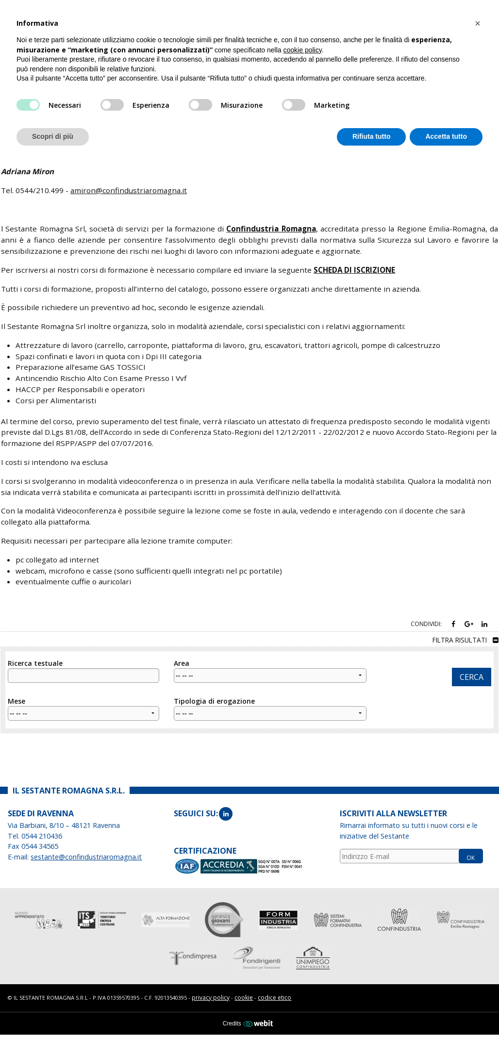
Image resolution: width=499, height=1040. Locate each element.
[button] (477, 23)
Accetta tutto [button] (446, 136)
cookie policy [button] (302, 50)
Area (270, 667)
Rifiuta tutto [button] (371, 136)
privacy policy (211, 994)
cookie (243, 994)
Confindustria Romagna (271, 225)
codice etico (274, 994)
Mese (83, 705)
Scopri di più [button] (52, 136)
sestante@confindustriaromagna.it (86, 853)
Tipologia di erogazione (270, 705)
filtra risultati (465, 636)
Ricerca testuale (83, 667)
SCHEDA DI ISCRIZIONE (354, 266)
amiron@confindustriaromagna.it (128, 186)
